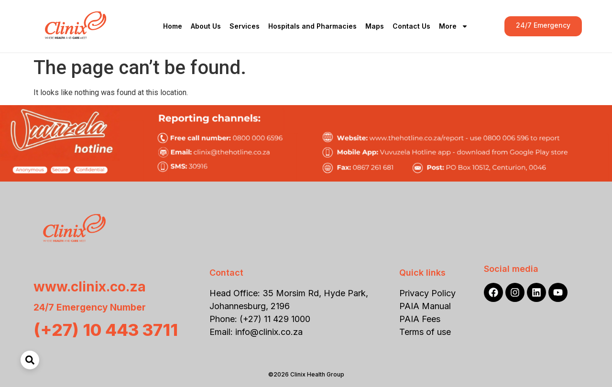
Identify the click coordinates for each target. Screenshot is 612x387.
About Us (206, 26)
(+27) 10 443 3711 (105, 330)
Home (172, 26)
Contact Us (411, 26)
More (453, 26)
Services (245, 26)
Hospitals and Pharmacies (312, 26)
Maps (374, 26)
